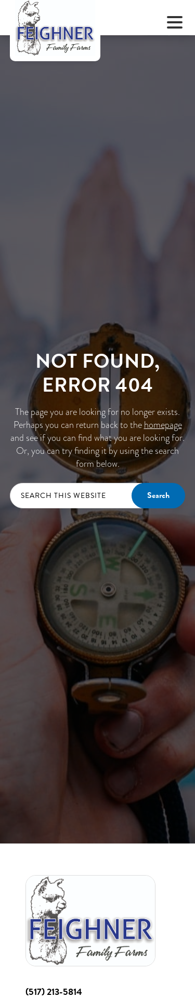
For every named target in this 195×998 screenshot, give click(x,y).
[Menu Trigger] (175, 22)
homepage (163, 424)
